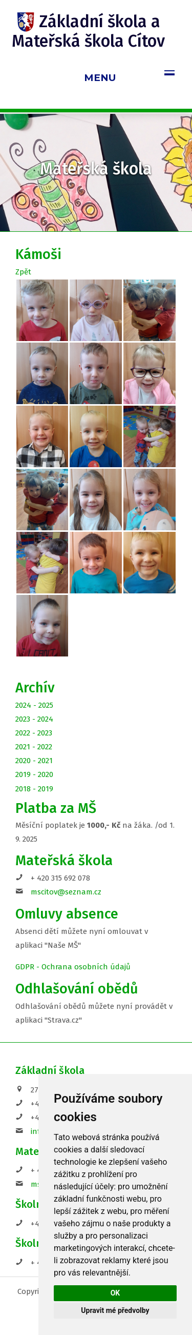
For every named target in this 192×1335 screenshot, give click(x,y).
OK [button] (115, 1293)
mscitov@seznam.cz (66, 891)
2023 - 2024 (34, 719)
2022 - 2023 (33, 733)
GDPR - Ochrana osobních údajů (73, 966)
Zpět (23, 271)
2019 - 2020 (34, 774)
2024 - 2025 (34, 705)
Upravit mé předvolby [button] (115, 1310)
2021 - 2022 (33, 746)
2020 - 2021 (34, 760)
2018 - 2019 (34, 788)
